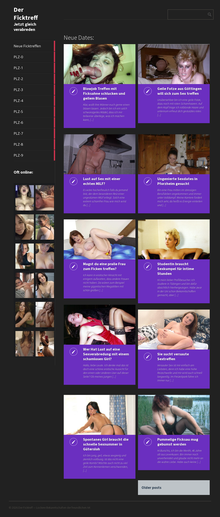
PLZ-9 (34, 155)
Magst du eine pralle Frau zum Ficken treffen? (103, 266)
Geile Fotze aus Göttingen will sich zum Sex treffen (176, 93)
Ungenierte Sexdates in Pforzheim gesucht (176, 181)
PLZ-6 (34, 122)
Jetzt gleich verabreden (25, 26)
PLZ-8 (34, 144)
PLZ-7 (34, 133)
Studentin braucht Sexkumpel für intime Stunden (174, 268)
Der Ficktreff (26, 13)
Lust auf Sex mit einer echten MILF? (100, 181)
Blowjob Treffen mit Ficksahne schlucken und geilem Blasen (103, 93)
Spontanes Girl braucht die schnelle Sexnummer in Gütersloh (103, 444)
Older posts (151, 487)
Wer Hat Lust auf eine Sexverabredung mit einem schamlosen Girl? (102, 354)
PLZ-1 (34, 68)
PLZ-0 (34, 57)
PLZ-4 (34, 100)
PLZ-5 (34, 111)
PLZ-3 (34, 89)
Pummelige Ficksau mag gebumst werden (176, 442)
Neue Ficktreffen (34, 46)
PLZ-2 (34, 79)
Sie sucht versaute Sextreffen (172, 356)
